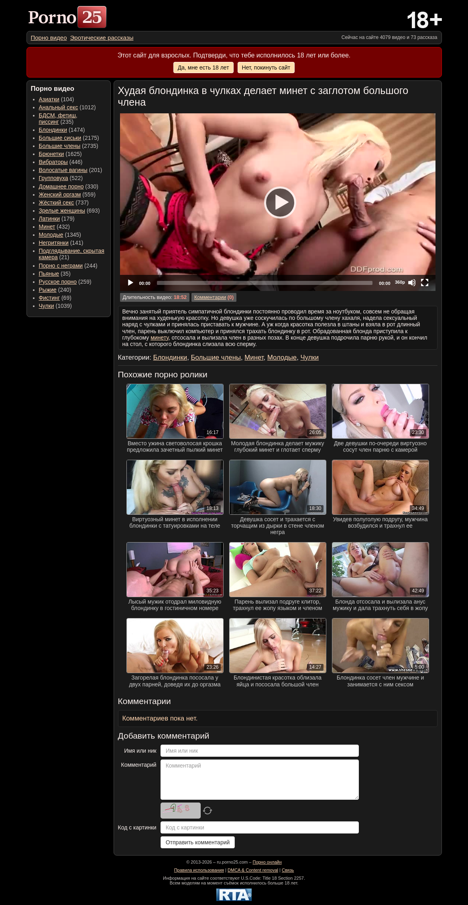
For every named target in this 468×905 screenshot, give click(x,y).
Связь (288, 870)
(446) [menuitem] (61, 162)
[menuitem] (49, 37)
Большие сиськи (60, 138)
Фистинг (49, 298)
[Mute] (411, 282)
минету (160, 337)
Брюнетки (51, 154)
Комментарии (210, 297)
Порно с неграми (61, 265)
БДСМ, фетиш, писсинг (58, 118)
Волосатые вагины (63, 170)
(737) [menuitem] (64, 202)
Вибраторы (53, 162)
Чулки (46, 306)
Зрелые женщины (62, 210)
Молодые (51, 234)
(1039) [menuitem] (55, 306)
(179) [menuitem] (57, 218)
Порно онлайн (266, 862)
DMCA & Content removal (253, 870)
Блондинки (53, 130)
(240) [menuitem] (55, 290)
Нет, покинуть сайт (266, 67)
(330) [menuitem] (69, 186)
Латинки (49, 218)
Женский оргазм (60, 194)
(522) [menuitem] (61, 178)
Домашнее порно (61, 186)
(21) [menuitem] (71, 254)
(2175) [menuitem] (69, 138)
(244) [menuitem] (68, 265)
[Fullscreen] (424, 282)
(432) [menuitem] (54, 226)
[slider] (265, 283)
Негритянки (54, 243)
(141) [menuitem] (61, 243)
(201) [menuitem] (70, 170)
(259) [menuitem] (65, 281)
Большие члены (60, 146)
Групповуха (53, 178)
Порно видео (49, 37)
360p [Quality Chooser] (400, 282)
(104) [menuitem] (56, 99)
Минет (47, 226)
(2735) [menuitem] (68, 146)
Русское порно (58, 281)
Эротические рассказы (102, 37)
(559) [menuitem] (67, 194)
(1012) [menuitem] (67, 107)
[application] (277, 202)
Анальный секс (58, 107)
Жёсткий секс (56, 202)
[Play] (278, 202)
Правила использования (199, 870)
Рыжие (48, 290)
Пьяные (49, 273)
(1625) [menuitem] (60, 154)
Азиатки (49, 99)
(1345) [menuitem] (60, 234)
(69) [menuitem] (55, 298)
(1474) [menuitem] (62, 130)
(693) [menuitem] (69, 210)
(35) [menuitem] (55, 273)
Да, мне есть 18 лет (203, 67)
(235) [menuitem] (58, 118)
